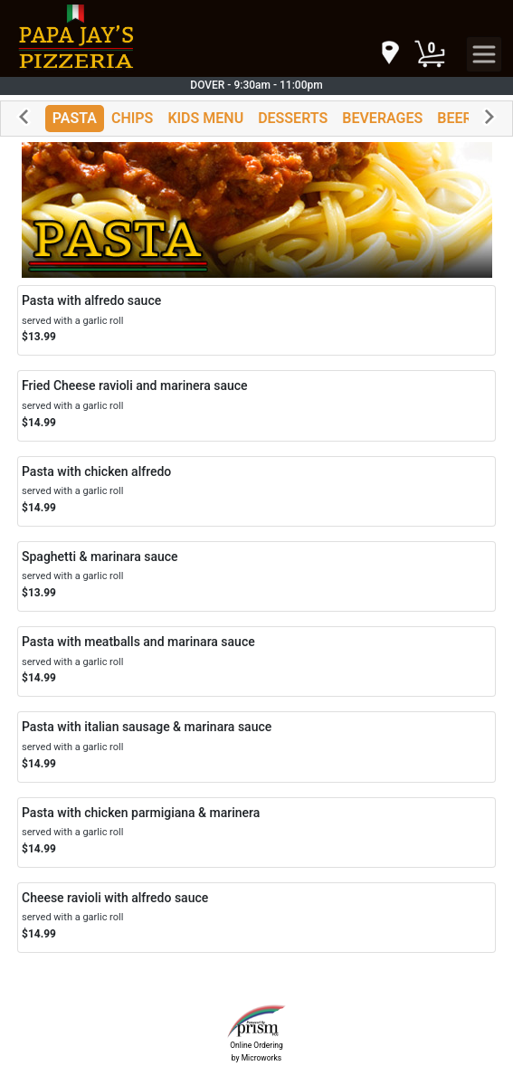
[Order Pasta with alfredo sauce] (256, 320)
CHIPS (132, 118)
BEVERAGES (382, 118)
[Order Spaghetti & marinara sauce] (256, 576)
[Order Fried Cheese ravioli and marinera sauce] (256, 405)
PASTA (74, 118)
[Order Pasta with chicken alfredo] (256, 491)
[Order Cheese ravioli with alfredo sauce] (256, 917)
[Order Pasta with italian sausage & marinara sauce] (256, 746)
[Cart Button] (430, 54)
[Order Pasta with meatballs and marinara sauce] (256, 661)
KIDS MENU (205, 118)
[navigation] (389, 54)
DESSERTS (293, 118)
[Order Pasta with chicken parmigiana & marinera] (256, 832)
